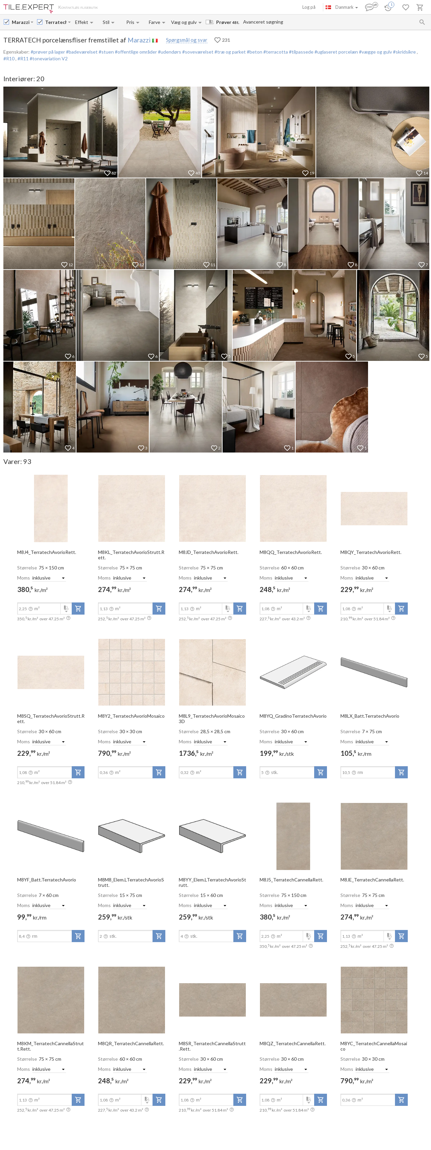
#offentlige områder (135, 52)
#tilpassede (300, 52)
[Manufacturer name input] (20, 22)
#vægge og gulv (375, 52)
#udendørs (169, 52)
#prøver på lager (48, 52)
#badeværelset (81, 52)
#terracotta (275, 52)
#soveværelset (197, 52)
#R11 (24, 58)
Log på (309, 7)
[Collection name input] (55, 22)
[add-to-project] (78, 608)
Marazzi (139, 40)
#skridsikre (404, 52)
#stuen (106, 52)
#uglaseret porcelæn (335, 52)
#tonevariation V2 (49, 58)
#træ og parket (229, 52)
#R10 (9, 58)
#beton (254, 52)
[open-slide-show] (51, 508)
